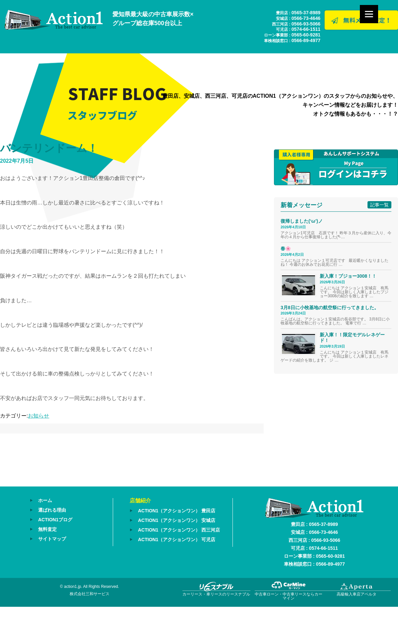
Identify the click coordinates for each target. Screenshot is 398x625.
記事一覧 (379, 204)
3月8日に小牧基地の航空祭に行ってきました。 (330, 307)
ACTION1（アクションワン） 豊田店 (176, 510)
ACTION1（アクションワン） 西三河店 (179, 530)
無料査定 (47, 529)
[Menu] (369, 14)
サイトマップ (52, 539)
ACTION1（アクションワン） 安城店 (176, 520)
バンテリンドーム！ (49, 148)
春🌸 (286, 248)
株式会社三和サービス (89, 594)
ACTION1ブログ (55, 519)
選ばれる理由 (52, 510)
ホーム (45, 500)
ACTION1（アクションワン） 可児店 (176, 539)
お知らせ (38, 416)
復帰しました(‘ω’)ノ (302, 221)
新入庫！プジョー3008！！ (348, 276)
